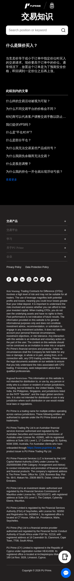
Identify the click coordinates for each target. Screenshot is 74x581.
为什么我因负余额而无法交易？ (28, 156)
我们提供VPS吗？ (18, 124)
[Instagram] (29, 279)
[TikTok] (42, 279)
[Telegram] (49, 279)
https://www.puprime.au (41, 447)
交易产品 (12, 221)
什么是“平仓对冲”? (19, 132)
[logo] (39, 5)
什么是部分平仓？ (18, 140)
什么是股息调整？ (18, 163)
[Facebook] (9, 279)
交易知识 (37, 16)
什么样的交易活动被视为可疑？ (28, 101)
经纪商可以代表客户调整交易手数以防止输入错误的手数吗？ (37, 116)
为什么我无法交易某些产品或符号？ (31, 148)
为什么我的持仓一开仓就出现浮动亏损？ (34, 171)
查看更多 (11, 179)
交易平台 (12, 230)
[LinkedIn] (22, 279)
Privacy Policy (14, 267)
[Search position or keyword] (37, 30)
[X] (15, 279)
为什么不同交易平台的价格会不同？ (31, 108)
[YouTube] (35, 279)
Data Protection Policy (37, 267)
